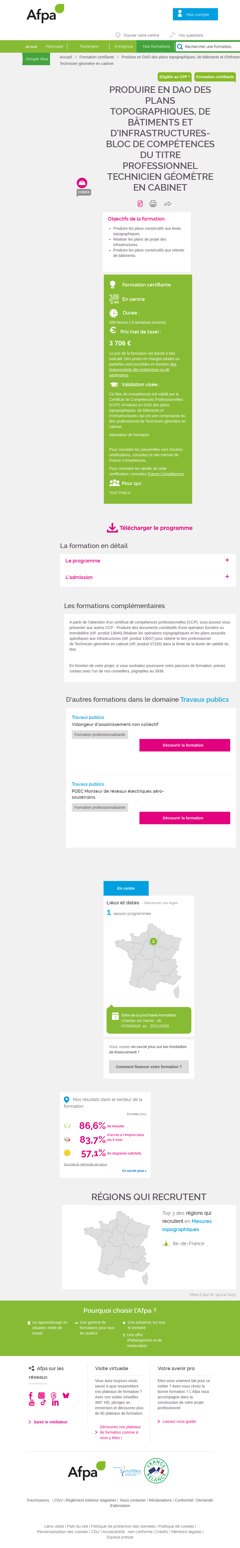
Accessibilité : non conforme (127, 1532)
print (154, 204)
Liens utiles (54, 1526)
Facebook (31, 1395)
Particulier (55, 46)
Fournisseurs (38, 1500)
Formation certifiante (97, 57)
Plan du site (77, 1526)
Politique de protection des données (123, 1526)
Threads (53, 1395)
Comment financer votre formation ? (149, 1067)
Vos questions (191, 35)
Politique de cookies (176, 1526)
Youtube (32, 1402)
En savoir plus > (134, 1171)
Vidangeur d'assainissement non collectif (115, 724)
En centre (126, 888)
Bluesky (66, 1395)
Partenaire (89, 46)
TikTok (43, 1402)
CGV (58, 1500)
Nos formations (156, 46)
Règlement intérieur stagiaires (91, 1500)
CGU (95, 1532)
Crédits (161, 1532)
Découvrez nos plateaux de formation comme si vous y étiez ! (120, 1432)
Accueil (66, 57)
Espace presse (120, 1537)
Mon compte (197, 14)
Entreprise (124, 46)
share (169, 204)
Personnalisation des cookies (62, 1532)
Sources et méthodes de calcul (85, 1164)
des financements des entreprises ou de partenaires (143, 369)
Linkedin (55, 1402)
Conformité (184, 1500)
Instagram (41, 1395)
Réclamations (160, 1500)
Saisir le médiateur (51, 1422)
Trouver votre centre (141, 35)
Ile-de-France (188, 1243)
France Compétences (166, 474)
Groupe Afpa (37, 59)
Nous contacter (133, 1500)
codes (84, 192)
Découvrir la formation (183, 745)
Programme (141, 204)
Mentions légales (186, 1532)
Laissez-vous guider (180, 1421)
